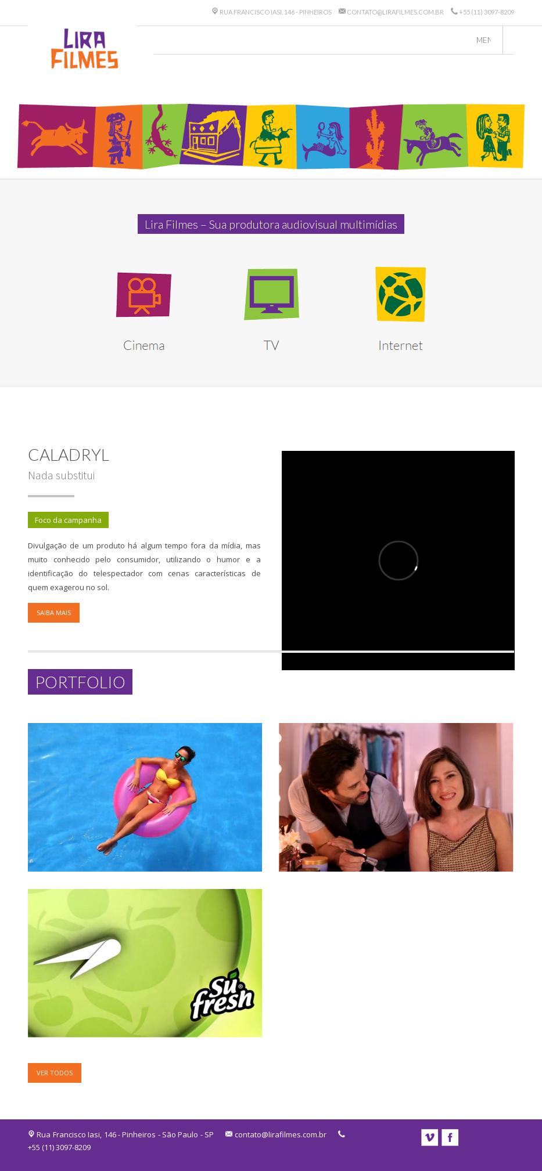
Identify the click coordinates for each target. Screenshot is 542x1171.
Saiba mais (54, 612)
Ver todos (55, 1072)
